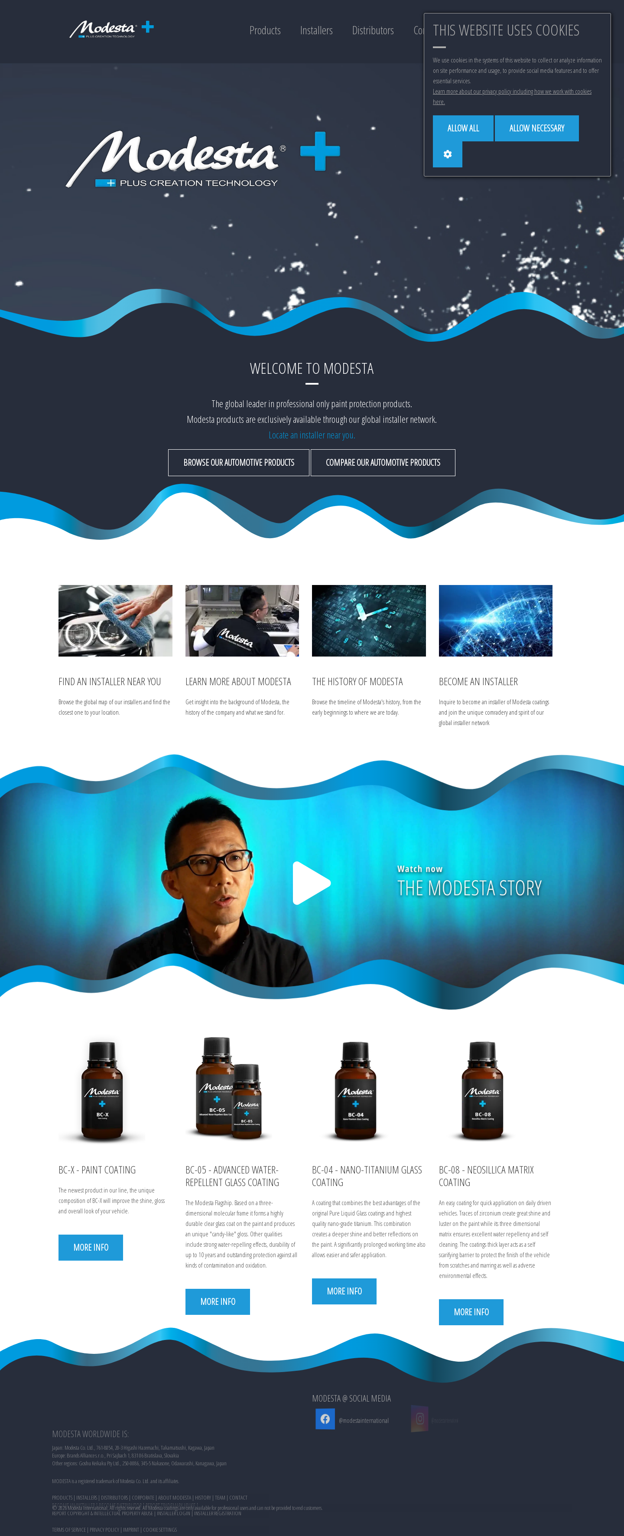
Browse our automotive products (238, 462)
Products (265, 30)
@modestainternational (356, 1420)
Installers (316, 30)
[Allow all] (463, 128)
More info (90, 1247)
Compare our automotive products (383, 462)
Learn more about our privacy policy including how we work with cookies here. (512, 96)
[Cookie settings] (447, 154)
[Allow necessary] (537, 128)
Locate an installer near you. (312, 434)
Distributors (373, 30)
